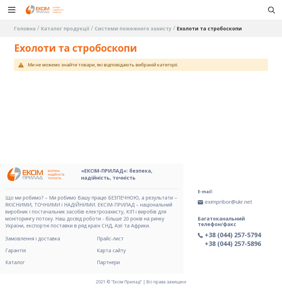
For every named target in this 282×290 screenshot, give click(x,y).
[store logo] (45, 10)
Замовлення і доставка (32, 238)
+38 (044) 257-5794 (233, 235)
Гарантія (15, 250)
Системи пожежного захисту (134, 28)
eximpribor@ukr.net (228, 201)
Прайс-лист (110, 238)
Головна (25, 28)
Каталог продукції (66, 28)
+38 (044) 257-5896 (233, 243)
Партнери (108, 262)
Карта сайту (111, 250)
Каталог (15, 262)
